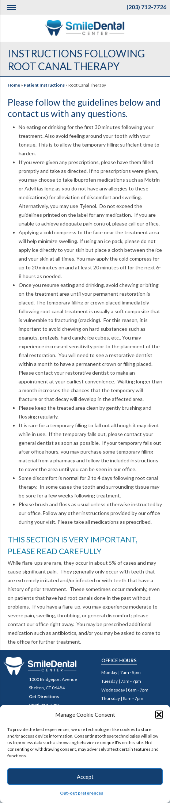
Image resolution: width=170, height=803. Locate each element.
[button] (159, 714)
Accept (85, 776)
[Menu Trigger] (11, 7)
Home (14, 85)
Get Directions (44, 696)
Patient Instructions (44, 85)
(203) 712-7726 (146, 6)
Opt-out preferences (81, 793)
